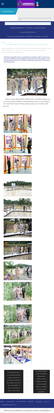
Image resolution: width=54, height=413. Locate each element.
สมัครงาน (46, 401)
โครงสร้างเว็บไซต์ (21, 401)
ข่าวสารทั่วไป (29, 28)
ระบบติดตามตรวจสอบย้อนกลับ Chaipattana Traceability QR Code (27, 36)
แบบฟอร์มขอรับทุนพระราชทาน (9, 404)
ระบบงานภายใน (10, 401)
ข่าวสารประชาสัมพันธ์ (40, 28)
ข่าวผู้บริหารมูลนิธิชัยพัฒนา (17, 28)
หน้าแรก (4, 42)
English (30, 401)
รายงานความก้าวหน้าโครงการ (28, 32)
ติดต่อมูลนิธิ (39, 401)
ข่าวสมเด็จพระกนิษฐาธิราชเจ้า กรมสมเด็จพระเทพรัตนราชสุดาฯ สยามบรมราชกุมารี (27, 23)
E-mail (2, 401)
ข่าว (11, 42)
